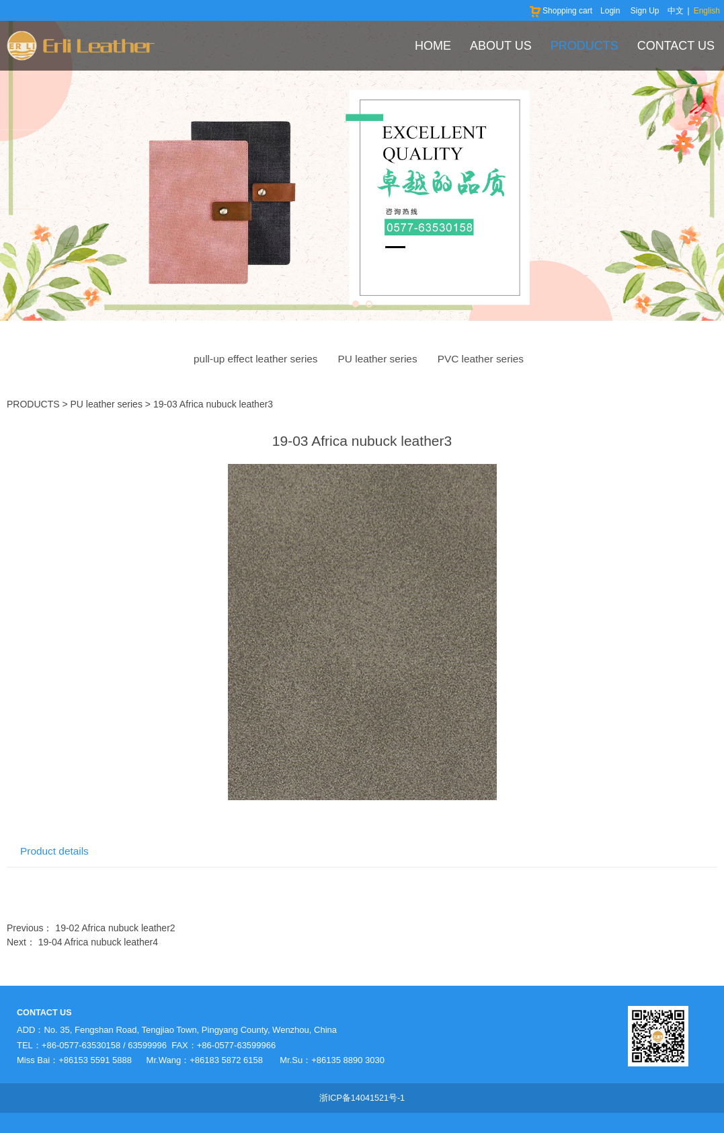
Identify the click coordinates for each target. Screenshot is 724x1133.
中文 (676, 10)
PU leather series (377, 358)
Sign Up (645, 10)
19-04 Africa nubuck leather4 (98, 942)
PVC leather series (481, 358)
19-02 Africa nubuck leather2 (115, 928)
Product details (54, 851)
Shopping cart (560, 10)
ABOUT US (501, 45)
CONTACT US (676, 45)
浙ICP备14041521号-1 (362, 1098)
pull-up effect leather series (256, 358)
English (707, 10)
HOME (433, 45)
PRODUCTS (584, 45)
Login (610, 10)
